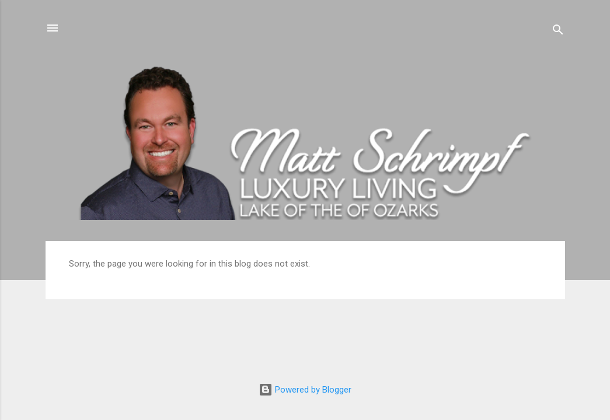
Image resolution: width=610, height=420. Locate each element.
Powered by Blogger (305, 389)
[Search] (558, 32)
